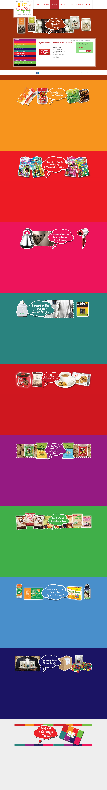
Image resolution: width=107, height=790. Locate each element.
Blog (71, 4)
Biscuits (17, 39)
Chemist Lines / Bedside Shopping (23, 42)
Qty (77, 50)
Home (37, 4)
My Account (79, 4)
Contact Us (63, 4)
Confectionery (19, 49)
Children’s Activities (20, 44)
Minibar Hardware (20, 53)
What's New (18, 64)
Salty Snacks (18, 58)
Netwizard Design (90, 72)
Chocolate (18, 46)
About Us (46, 4)
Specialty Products (20, 60)
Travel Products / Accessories (23, 62)
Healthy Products (20, 51)
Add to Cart (89, 51)
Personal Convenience (21, 55)
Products (54, 4)
